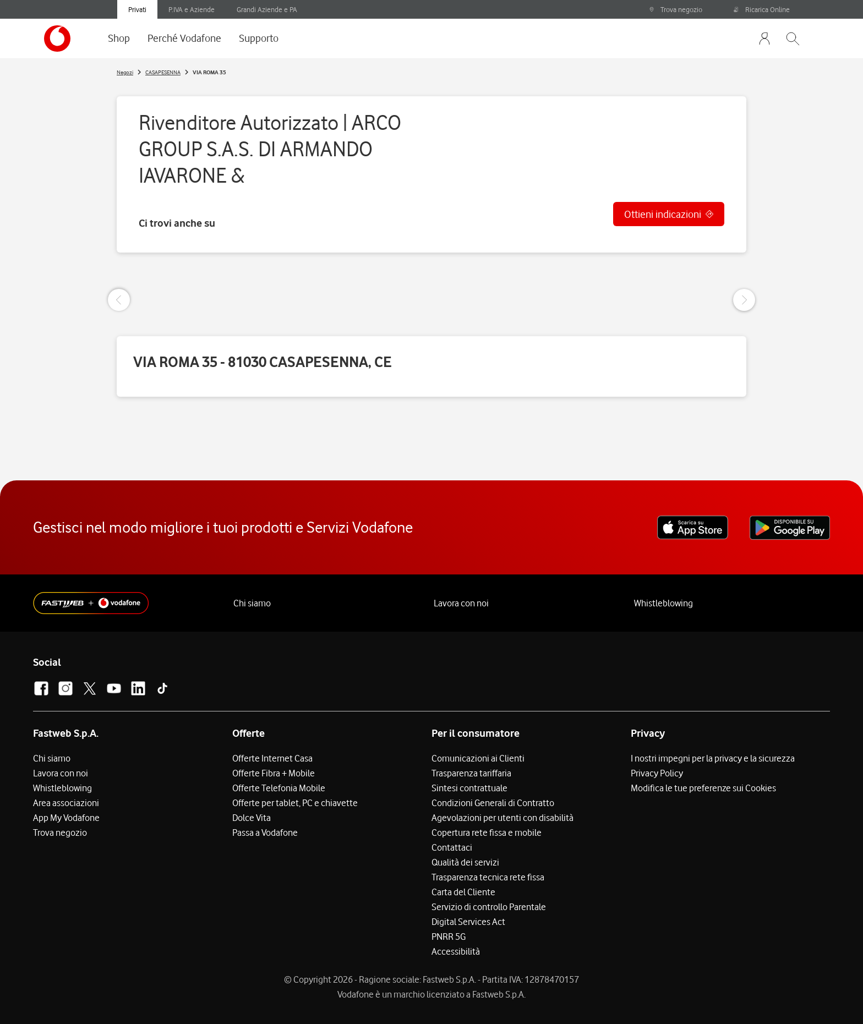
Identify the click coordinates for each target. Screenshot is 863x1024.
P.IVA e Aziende (191, 9)
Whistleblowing (663, 603)
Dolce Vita (251, 817)
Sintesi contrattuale (469, 787)
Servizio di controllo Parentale (489, 906)
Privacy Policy (657, 773)
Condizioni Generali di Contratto (493, 802)
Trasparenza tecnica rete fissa (488, 877)
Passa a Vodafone (265, 832)
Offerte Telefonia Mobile (278, 787)
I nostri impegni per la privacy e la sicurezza (713, 758)
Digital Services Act (468, 921)
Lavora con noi (461, 603)
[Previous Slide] (119, 300)
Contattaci (452, 847)
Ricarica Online (762, 9)
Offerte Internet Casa (272, 758)
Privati (137, 9)
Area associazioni (66, 802)
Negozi (125, 72)
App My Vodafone (66, 817)
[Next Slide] (744, 300)
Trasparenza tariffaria (471, 773)
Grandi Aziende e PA (267, 9)
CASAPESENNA (163, 72)
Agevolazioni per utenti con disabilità (502, 817)
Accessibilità (456, 951)
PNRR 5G (449, 936)
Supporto (258, 38)
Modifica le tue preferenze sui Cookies (703, 787)
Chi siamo (252, 603)
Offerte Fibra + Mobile (273, 773)
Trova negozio (675, 9)
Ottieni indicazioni (662, 214)
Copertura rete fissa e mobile (487, 832)
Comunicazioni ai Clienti (478, 758)
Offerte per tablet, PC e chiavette (295, 802)
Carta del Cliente (463, 891)
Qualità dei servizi (465, 862)
